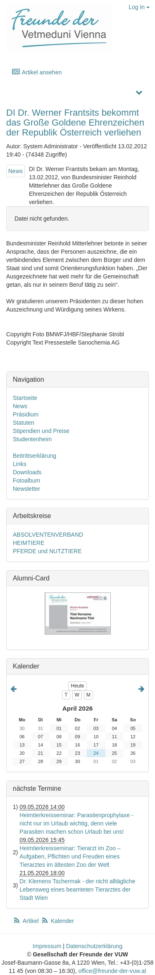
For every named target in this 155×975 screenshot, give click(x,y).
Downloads (27, 472)
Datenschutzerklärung (94, 946)
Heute (77, 686)
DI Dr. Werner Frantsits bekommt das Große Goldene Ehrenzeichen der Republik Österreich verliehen (75, 122)
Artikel (26, 921)
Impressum (47, 946)
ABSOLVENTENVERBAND (48, 534)
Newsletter (26, 488)
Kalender (57, 921)
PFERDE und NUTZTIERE (47, 551)
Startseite (25, 398)
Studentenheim (32, 439)
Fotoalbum (26, 480)
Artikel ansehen (37, 72)
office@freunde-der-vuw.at (112, 971)
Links (19, 464)
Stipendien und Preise (41, 431)
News (15, 171)
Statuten (23, 422)
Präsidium (25, 414)
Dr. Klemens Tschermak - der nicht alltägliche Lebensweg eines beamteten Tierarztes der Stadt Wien (77, 889)
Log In (139, 7)
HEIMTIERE (28, 543)
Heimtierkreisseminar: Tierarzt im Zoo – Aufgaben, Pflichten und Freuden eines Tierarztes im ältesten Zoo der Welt (69, 856)
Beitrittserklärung (34, 455)
